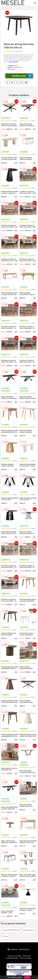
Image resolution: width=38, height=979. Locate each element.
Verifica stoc (22, 75)
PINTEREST (24, 949)
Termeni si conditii (14, 956)
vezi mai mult (13, 62)
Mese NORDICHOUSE (12, 930)
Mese (6, 936)
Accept (27, 977)
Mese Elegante (28, 930)
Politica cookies (25, 958)
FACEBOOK (12, 949)
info (16, 129)
